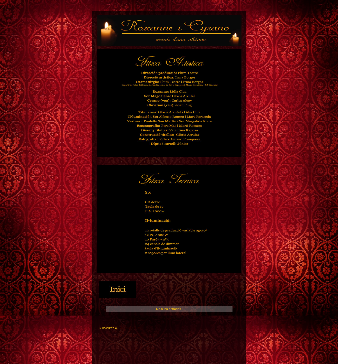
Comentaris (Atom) (130, 328)
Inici (168, 319)
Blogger (221, 351)
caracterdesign (178, 351)
